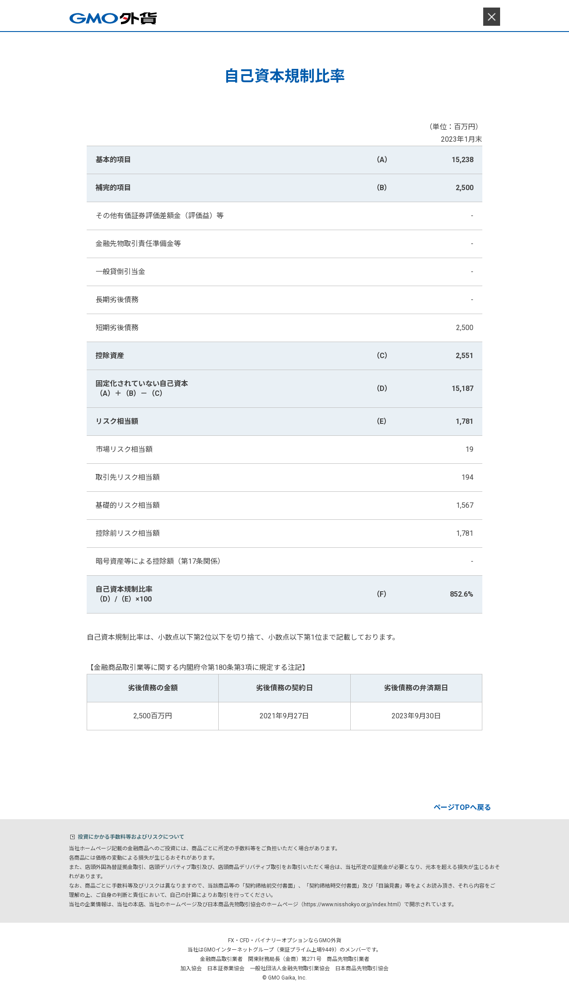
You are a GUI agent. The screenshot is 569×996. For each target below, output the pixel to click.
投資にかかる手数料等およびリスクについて (131, 837)
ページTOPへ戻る (462, 807)
